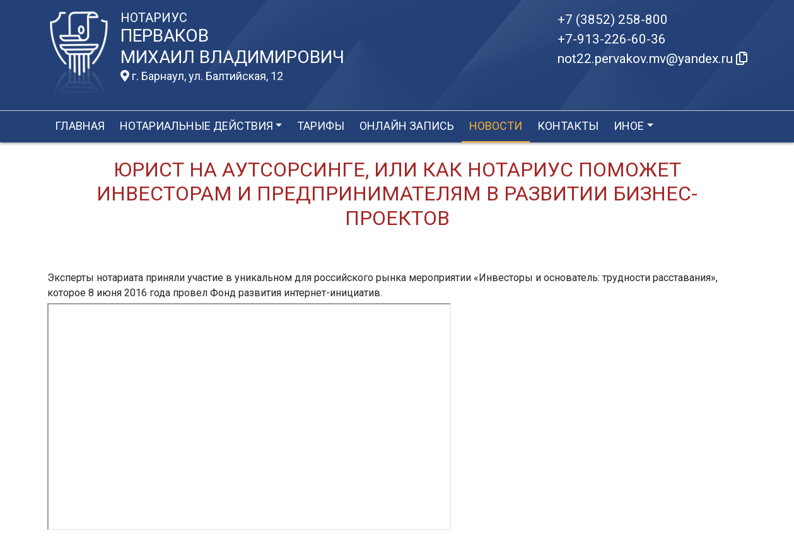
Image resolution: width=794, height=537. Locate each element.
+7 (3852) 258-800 (613, 19)
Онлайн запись (406, 125)
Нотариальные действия (196, 125)
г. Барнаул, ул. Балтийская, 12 (201, 76)
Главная (80, 125)
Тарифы (320, 125)
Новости (495, 125)
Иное (629, 125)
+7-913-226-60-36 (612, 39)
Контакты (567, 125)
